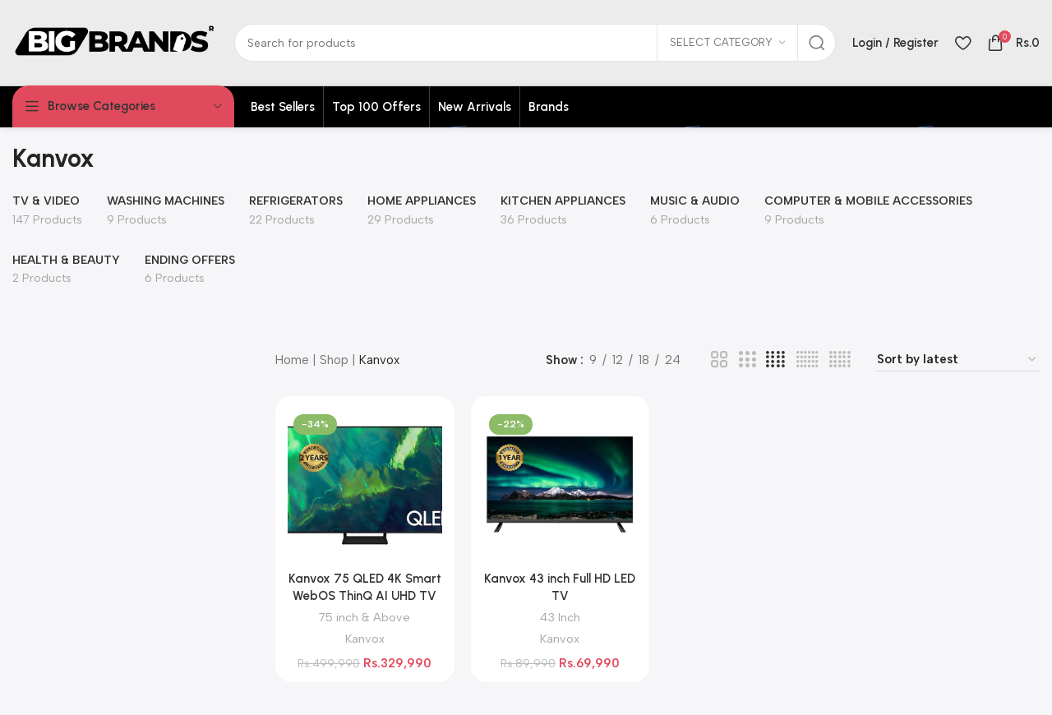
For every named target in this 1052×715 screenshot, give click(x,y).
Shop (334, 360)
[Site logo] (115, 42)
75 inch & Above (364, 617)
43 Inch (560, 617)
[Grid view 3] (747, 359)
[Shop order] (957, 359)
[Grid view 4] (775, 359)
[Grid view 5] (840, 359)
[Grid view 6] (807, 359)
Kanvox (365, 638)
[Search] (535, 43)
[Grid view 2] (719, 359)
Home (292, 360)
